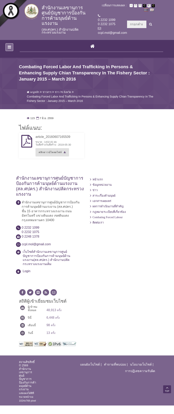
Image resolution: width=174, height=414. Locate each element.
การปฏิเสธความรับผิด (140, 379)
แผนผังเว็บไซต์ (90, 373)
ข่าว (95, 198)
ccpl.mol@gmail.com (112, 32)
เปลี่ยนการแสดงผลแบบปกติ (149, 5)
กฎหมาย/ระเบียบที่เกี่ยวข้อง (109, 220)
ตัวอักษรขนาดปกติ (131, 5)
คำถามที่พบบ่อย (115, 373)
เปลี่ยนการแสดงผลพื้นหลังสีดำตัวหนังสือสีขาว (144, 5)
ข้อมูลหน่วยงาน (102, 193)
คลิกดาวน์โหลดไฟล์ (51, 162)
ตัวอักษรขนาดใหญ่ (140, 5)
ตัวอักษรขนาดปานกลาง (135, 5)
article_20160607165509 (53, 145)
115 (31, 126)
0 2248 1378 (30, 245)
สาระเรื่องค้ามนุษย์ (104, 204)
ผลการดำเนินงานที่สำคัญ (108, 214)
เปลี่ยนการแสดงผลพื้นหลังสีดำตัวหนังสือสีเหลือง (153, 5)
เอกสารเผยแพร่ (102, 209)
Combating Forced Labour (108, 225)
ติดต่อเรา (98, 231)
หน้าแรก (98, 187)
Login (26, 279)
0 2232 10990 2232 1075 (106, 22)
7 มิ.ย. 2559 (44, 126)
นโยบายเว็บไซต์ (141, 373)
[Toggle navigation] (9, 55)
